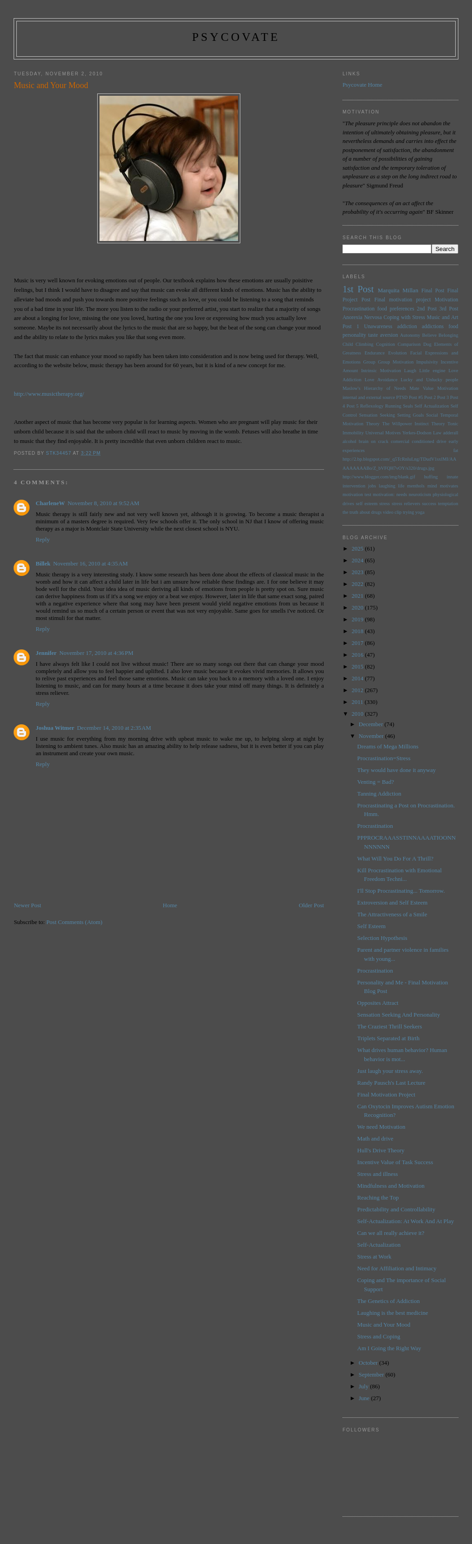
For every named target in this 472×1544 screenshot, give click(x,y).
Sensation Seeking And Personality (398, 1014)
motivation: (384, 494)
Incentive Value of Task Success (395, 1162)
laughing (387, 485)
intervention (354, 485)
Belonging (448, 335)
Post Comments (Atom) (74, 922)
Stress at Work (374, 1256)
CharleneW (50, 503)
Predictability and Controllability (396, 1209)
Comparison (409, 344)
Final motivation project (402, 300)
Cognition (385, 344)
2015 (358, 666)
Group (369, 361)
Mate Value (422, 388)
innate (452, 476)
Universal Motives (383, 432)
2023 (358, 572)
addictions (432, 326)
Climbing (364, 344)
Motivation (446, 300)
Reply (42, 539)
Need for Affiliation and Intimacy (396, 1268)
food (453, 326)
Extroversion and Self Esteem (392, 902)
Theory (438, 423)
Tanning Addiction (379, 793)
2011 (358, 701)
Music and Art (442, 317)
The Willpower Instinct (405, 423)
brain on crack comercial (384, 441)
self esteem (367, 503)
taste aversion (383, 335)
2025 (358, 548)
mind (432, 485)
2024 (358, 560)
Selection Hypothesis (382, 937)
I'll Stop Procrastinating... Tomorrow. (401, 890)
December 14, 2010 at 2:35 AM (114, 727)
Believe (429, 335)
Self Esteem (371, 926)
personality (354, 335)
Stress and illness (377, 1173)
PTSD (401, 397)
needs (401, 494)
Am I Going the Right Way (389, 1348)
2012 (358, 690)
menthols (415, 485)
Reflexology (371, 405)
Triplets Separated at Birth (388, 1038)
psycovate (236, 37)
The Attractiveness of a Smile (392, 914)
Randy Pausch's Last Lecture (391, 1082)
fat (455, 450)
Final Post (432, 291)
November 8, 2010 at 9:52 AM (103, 503)
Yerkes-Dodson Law (422, 432)
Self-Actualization (378, 1244)
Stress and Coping (378, 1336)
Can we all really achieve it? (390, 1232)
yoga (419, 512)
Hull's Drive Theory (380, 1150)
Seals (408, 405)
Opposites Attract (377, 1002)
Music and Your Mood (383, 1324)
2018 (358, 631)
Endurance (374, 352)
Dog (427, 344)
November (372, 736)
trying (408, 512)
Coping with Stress (404, 317)
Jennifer (45, 652)
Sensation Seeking (377, 415)
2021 (358, 595)
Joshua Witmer (54, 727)
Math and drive (375, 1138)
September (372, 1374)
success (429, 503)
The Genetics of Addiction (388, 1301)
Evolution (397, 352)
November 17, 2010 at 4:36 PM (97, 652)
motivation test (357, 494)
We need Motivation (381, 1126)
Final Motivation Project (386, 1094)
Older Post (311, 905)
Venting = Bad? (375, 781)
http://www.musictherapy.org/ (49, 393)
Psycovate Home (363, 84)
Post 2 (430, 397)
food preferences (396, 309)
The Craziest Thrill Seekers (389, 1026)
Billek (42, 563)
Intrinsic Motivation (381, 370)
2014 (358, 678)
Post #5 (416, 397)
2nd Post (427, 309)
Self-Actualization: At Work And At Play (405, 1221)
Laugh (410, 370)
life (401, 485)
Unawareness (378, 326)
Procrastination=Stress (383, 758)
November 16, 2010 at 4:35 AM (90, 563)
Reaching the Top (377, 1197)
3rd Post (448, 309)
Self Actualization (432, 405)
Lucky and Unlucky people (429, 379)
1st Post (358, 289)
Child (348, 344)
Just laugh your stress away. (390, 1070)
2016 (358, 654)
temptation (448, 503)
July (364, 1386)
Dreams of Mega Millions (387, 746)
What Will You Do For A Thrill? (395, 858)
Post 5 (353, 405)
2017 (358, 642)
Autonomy (410, 335)
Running (393, 405)
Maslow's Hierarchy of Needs (374, 388)
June (365, 1398)
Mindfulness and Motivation (390, 1185)
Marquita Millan (398, 290)
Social (432, 415)
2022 (358, 583)
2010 (358, 713)
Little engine (432, 370)
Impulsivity (427, 361)
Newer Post (27, 905)
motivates (449, 485)
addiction (407, 326)
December (372, 724)
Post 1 (351, 326)
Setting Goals (410, 415)
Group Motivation (396, 361)
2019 (358, 619)
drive (441, 441)
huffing (430, 476)
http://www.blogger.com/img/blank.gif (379, 476)
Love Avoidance (381, 379)
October (369, 1362)
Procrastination (359, 309)
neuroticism (420, 494)
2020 (358, 607)
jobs (372, 485)
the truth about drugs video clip (372, 512)
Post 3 (443, 397)
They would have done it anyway (396, 770)
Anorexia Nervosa (362, 317)
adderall (450, 432)
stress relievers (406, 503)
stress (384, 503)
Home (170, 905)
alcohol (350, 441)
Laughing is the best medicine (392, 1312)
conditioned (423, 441)
